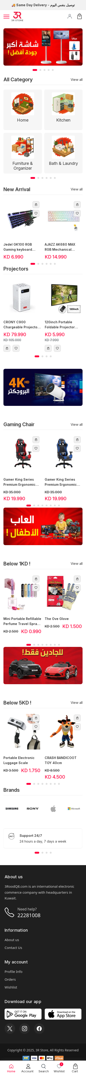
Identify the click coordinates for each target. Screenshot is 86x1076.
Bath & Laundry (63, 163)
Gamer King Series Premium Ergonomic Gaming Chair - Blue (57, 482)
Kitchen (63, 120)
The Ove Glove (53, 619)
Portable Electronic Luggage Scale (15, 760)
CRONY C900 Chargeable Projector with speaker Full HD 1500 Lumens (21, 328)
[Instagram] (24, 1028)
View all (77, 79)
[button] (35, 70)
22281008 (29, 915)
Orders (10, 979)
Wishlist (11, 987)
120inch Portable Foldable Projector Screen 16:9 (60, 328)
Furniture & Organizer (22, 166)
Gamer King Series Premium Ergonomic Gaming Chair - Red (16, 482)
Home (22, 120)
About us (12, 939)
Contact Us (13, 947)
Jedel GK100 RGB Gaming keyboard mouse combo (14, 247)
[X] (10, 1028)
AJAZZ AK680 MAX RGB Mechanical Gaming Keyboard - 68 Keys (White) (59, 247)
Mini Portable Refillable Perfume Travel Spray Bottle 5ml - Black (19, 621)
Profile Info (13, 971)
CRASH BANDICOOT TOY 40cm (57, 760)
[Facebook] (39, 1028)
